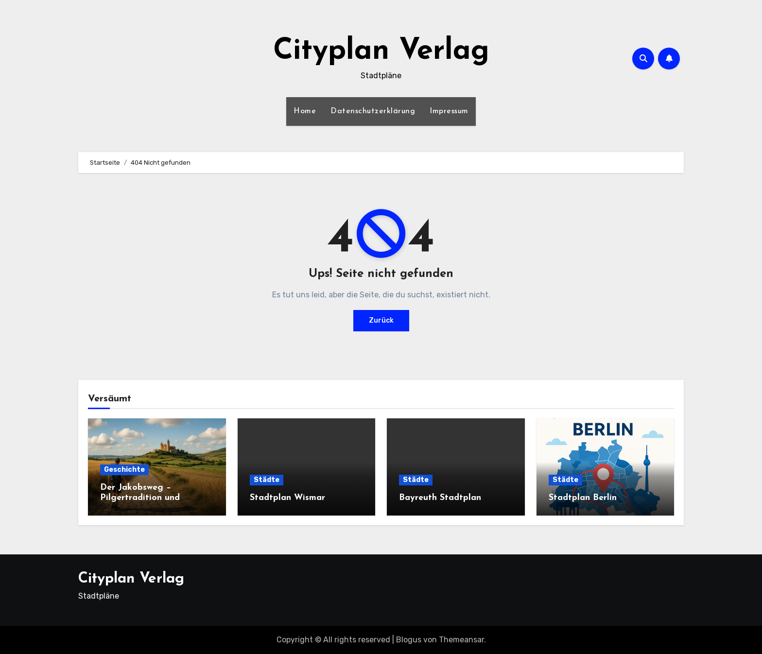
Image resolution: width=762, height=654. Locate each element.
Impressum (449, 111)
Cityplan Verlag (381, 51)
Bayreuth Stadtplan (440, 497)
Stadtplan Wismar (287, 497)
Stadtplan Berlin (583, 497)
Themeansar (461, 639)
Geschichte (124, 469)
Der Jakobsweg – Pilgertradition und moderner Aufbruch (140, 498)
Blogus (408, 639)
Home (305, 111)
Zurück (381, 320)
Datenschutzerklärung (372, 111)
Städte (266, 480)
